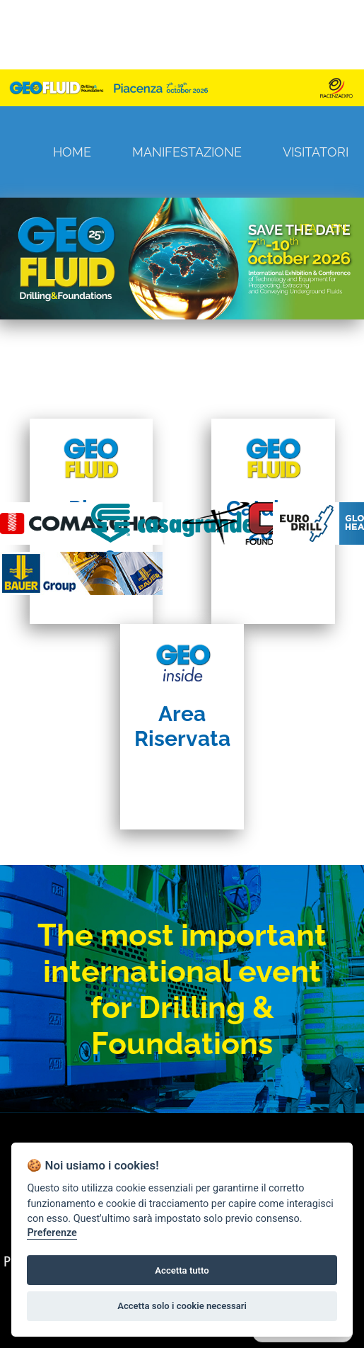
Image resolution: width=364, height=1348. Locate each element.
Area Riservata (182, 726)
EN (338, 228)
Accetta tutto (182, 1270)
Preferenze (51, 1233)
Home (72, 152)
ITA (308, 228)
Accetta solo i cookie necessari (182, 1306)
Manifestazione (187, 152)
